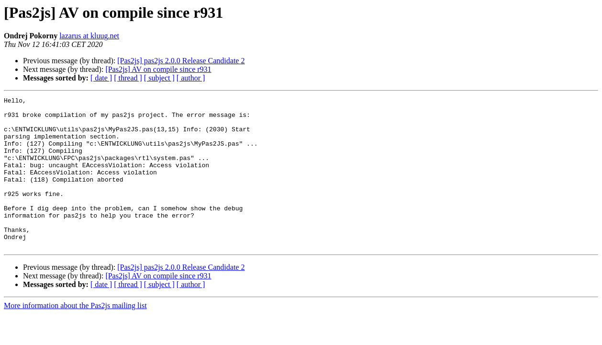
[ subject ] (159, 78)
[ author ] (191, 78)
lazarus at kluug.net (89, 36)
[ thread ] (128, 78)
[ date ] (101, 78)
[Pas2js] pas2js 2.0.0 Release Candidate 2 (181, 61)
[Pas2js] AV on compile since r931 (158, 69)
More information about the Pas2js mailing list (75, 336)
